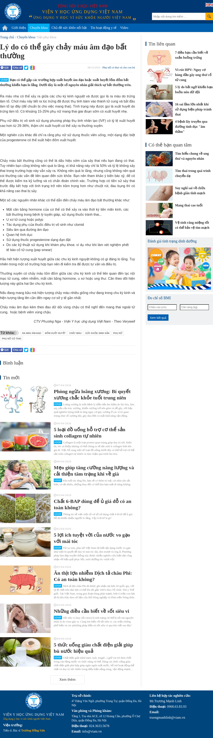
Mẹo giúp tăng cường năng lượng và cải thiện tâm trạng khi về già (94, 471)
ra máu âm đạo (31, 333)
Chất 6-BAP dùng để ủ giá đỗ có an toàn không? (92, 504)
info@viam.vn (92, 731)
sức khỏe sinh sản (97, 333)
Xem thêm (67, 679)
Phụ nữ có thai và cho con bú (118, 67)
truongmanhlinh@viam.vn (167, 717)
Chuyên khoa (39, 27)
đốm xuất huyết (55, 333)
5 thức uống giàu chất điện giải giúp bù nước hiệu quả (93, 648)
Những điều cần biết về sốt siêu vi (91, 611)
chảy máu (75, 333)
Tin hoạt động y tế (103, 27)
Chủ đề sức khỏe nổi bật (69, 27)
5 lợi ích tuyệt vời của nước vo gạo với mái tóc (92, 538)
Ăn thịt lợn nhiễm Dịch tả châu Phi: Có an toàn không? (93, 576)
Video (124, 27)
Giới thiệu (19, 27)
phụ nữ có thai (11, 338)
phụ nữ (117, 333)
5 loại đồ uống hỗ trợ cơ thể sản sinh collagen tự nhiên (89, 433)
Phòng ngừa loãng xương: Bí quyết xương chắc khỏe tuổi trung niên (92, 394)
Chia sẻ (17, 67)
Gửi (5, 67)
